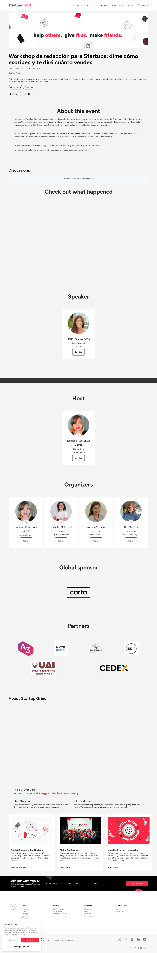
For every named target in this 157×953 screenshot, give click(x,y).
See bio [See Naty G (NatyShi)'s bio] (61, 541)
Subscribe (136, 883)
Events (89, 5)
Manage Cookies (21, 946)
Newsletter (88, 909)
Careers (118, 909)
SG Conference (58, 909)
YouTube (87, 914)
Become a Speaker (59, 914)
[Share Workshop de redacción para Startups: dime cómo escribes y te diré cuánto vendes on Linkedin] (22, 94)
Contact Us (119, 911)
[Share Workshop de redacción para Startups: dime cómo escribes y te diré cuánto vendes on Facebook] (11, 94)
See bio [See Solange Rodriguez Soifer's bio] (78, 458)
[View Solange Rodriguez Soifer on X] (78, 436)
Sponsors (25, 916)
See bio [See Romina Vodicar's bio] (96, 541)
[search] (138, 5)
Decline (12, 940)
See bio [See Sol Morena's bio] (131, 541)
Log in (145, 5)
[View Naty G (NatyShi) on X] (61, 522)
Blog (86, 911)
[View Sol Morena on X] (131, 522)
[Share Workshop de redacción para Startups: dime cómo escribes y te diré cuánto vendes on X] (16, 94)
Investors (25, 909)
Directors (25, 918)
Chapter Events (58, 911)
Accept (30, 940)
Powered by (138, 948)
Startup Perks (118, 5)
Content (102, 5)
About (131, 5)
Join (78, 5)
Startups (25, 914)
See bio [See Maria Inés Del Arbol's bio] (78, 352)
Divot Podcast (89, 916)
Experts (24, 911)
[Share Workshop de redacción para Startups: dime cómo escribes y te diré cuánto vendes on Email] (28, 94)
